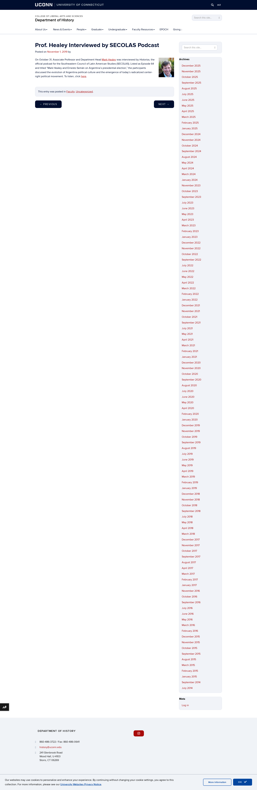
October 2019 (189, 437)
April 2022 (188, 282)
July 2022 (187, 265)
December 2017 (191, 539)
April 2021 (187, 339)
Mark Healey (109, 59)
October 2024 (190, 145)
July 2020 (187, 391)
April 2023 (188, 219)
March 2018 (188, 534)
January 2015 (189, 676)
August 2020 (189, 385)
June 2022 (188, 271)
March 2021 (188, 345)
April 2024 (188, 168)
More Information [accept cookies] (217, 782)
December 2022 (191, 242)
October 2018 (189, 505)
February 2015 (190, 671)
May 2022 (187, 277)
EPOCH (164, 29)
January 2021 (189, 357)
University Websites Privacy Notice (80, 784)
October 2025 (190, 77)
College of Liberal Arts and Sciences (59, 16)
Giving (177, 29)
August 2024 (189, 157)
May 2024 (187, 162)
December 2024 (191, 134)
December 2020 (191, 362)
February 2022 (190, 294)
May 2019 (187, 465)
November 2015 (191, 642)
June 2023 (188, 208)
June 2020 (188, 397)
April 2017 (187, 568)
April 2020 (188, 408)
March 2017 (188, 573)
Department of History (54, 20)
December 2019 (191, 425)
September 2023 (191, 197)
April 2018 (187, 528)
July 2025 (187, 94)
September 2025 (191, 82)
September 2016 (191, 602)
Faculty (70, 91)
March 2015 (188, 665)
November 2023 (191, 185)
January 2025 (190, 128)
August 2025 (189, 88)
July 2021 (187, 328)
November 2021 (191, 311)
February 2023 (190, 231)
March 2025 (189, 117)
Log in (185, 705)
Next (163, 104)
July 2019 (187, 454)
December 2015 (191, 636)
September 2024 (191, 151)
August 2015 (189, 659)
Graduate (97, 29)
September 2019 (191, 442)
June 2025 (188, 100)
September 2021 (191, 322)
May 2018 (187, 522)
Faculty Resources (143, 29)
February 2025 (190, 122)
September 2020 (191, 379)
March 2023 (189, 225)
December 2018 (191, 494)
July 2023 (187, 202)
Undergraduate (117, 29)
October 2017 (189, 551)
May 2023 (187, 214)
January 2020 (190, 419)
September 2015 (191, 653)
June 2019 (188, 459)
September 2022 (191, 259)
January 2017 (189, 585)
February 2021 (190, 351)
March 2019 (188, 476)
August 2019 (189, 448)
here (83, 76)
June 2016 (188, 613)
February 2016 (190, 631)
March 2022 (189, 288)
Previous (48, 104)
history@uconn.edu (51, 747)
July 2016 (187, 608)
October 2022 (190, 254)
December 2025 (191, 65)
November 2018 (191, 499)
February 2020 (190, 414)
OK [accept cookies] (242, 781)
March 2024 (189, 174)
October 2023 (190, 191)
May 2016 (187, 619)
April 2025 (188, 111)
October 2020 (190, 374)
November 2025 (191, 71)
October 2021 (189, 317)
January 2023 (190, 237)
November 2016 (191, 591)
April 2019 (187, 471)
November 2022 (191, 248)
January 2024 (190, 180)
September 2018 (191, 511)
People (81, 29)
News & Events (62, 29)
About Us (41, 29)
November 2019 (191, 431)
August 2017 (189, 562)
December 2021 (191, 305)
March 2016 (188, 625)
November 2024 (191, 140)
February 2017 (190, 579)
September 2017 (191, 556)
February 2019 (190, 482)
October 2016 (189, 596)
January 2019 (189, 488)
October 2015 (189, 648)
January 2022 (190, 299)
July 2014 (187, 688)
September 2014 (191, 682)
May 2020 (187, 402)
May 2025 (187, 105)
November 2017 (191, 545)
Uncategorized (84, 91)
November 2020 (191, 368)
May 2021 (187, 334)
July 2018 (187, 516)
